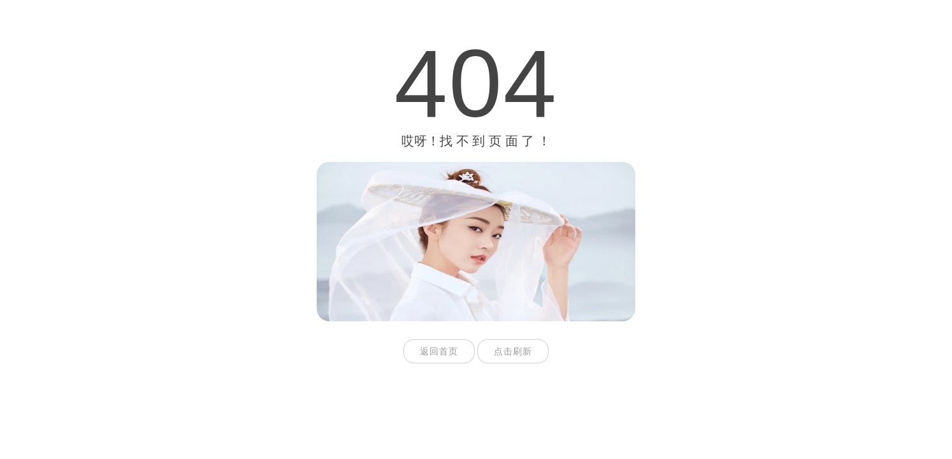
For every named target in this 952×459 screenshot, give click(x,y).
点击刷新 (513, 351)
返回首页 (439, 351)
